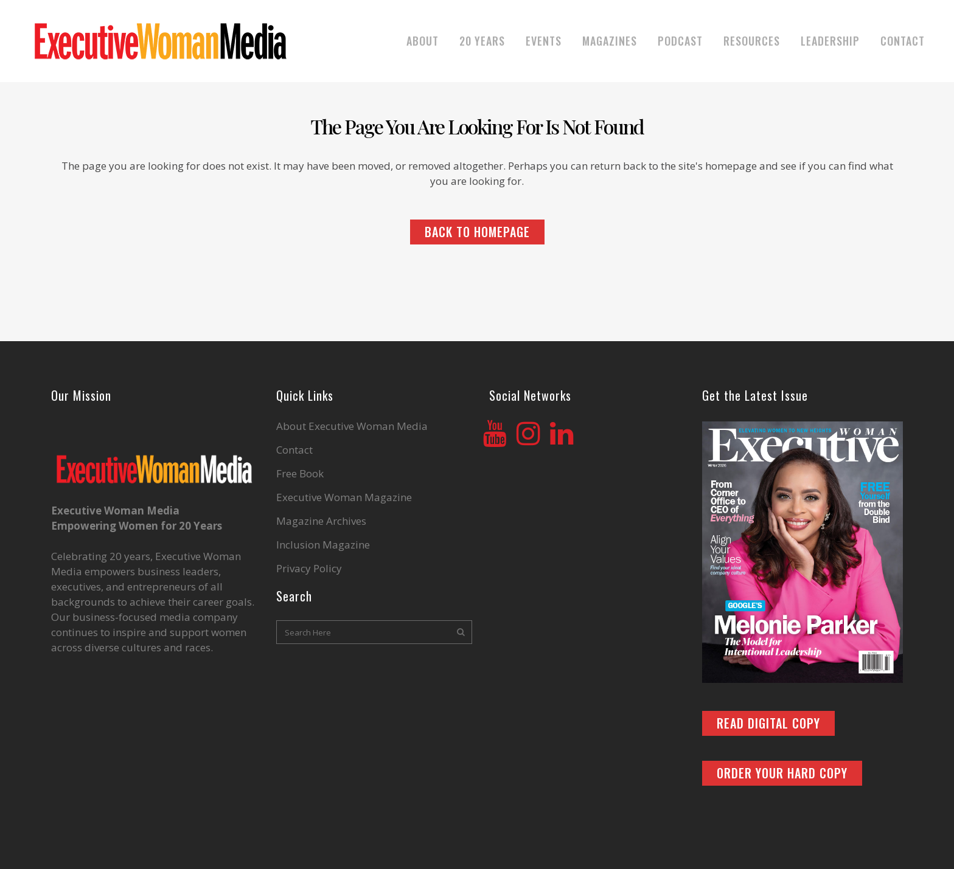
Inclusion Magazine (323, 545)
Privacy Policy (309, 568)
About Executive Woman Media (352, 426)
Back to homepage (477, 232)
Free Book (300, 473)
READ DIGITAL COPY (768, 723)
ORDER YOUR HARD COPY (782, 773)
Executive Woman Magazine (344, 497)
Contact (294, 450)
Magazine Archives (321, 521)
